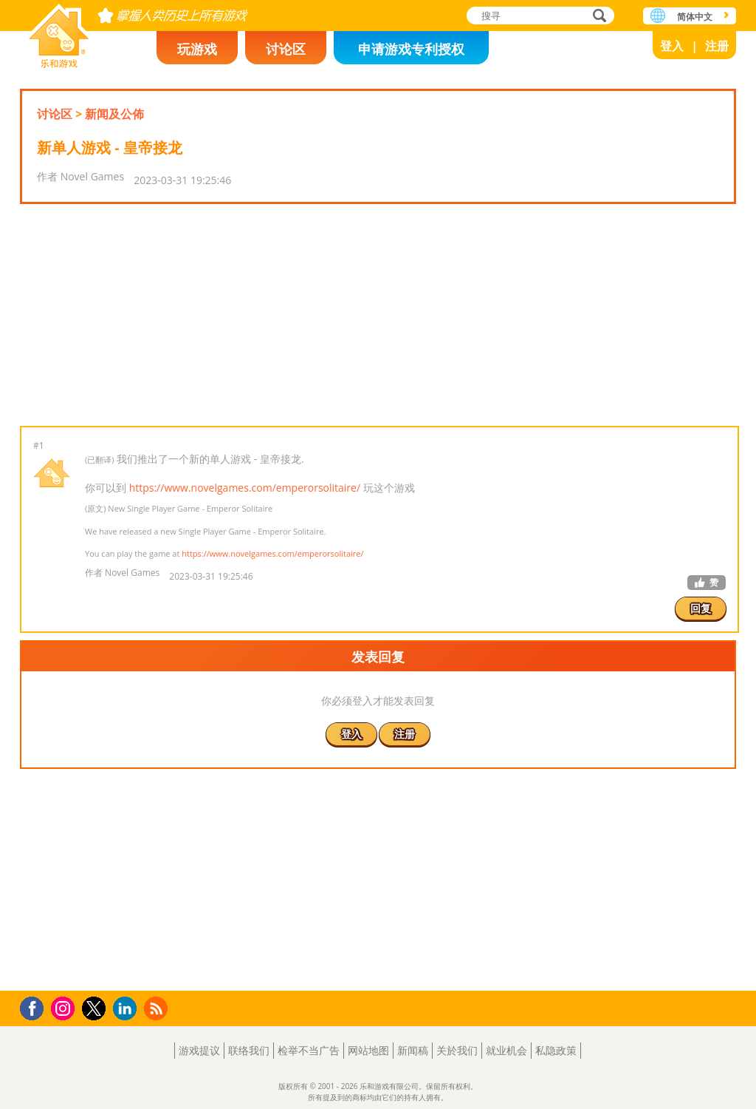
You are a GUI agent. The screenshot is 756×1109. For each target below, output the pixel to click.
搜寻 (597, 16)
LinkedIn (127, 1009)
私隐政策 (556, 1050)
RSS (157, 1008)
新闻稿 (412, 1050)
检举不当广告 (309, 1050)
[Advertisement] (378, 314)
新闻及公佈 (114, 114)
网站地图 (368, 1050)
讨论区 (286, 49)
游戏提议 (199, 1050)
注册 (717, 46)
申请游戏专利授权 (411, 49)
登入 (672, 46)
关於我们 (457, 1050)
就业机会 (506, 1050)
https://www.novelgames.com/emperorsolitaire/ (244, 488)
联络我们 (248, 1050)
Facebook (36, 1006)
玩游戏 (197, 49)
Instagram (65, 1007)
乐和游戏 (59, 31)
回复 (700, 608)
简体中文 (694, 16)
